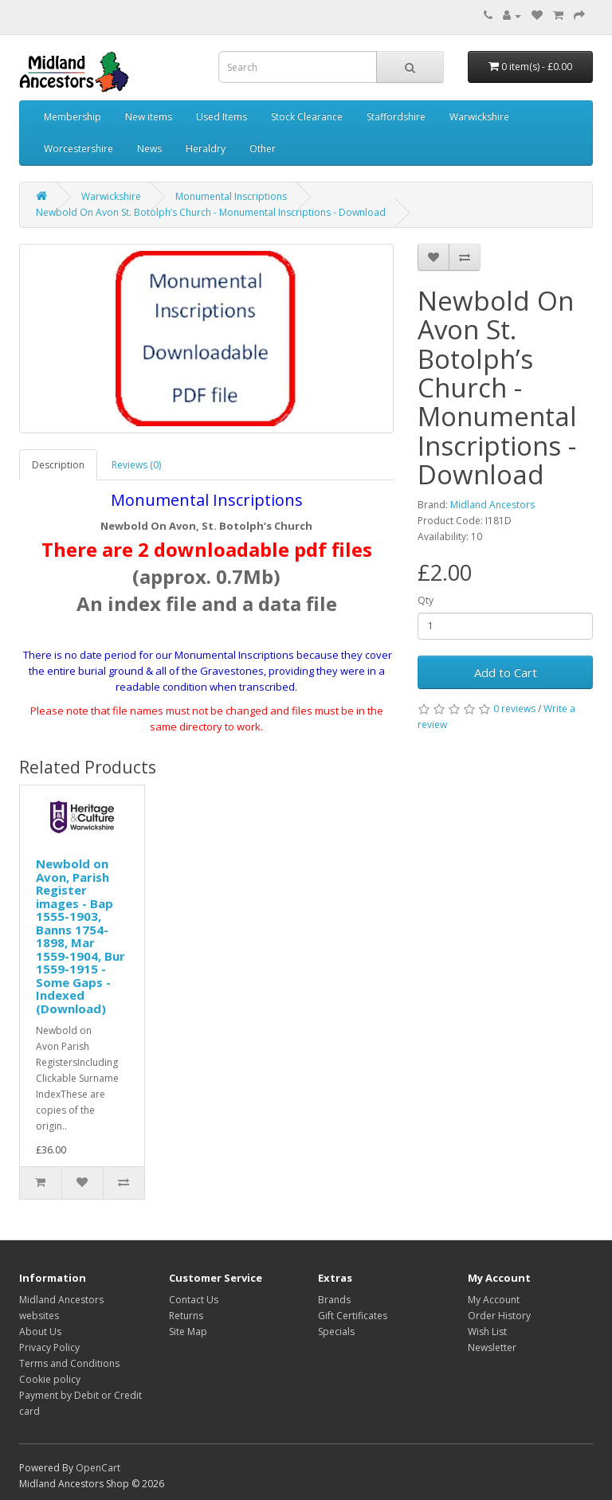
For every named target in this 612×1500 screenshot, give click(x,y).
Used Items (221, 116)
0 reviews (514, 708)
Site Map (188, 1331)
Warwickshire (479, 116)
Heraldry (206, 148)
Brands (334, 1299)
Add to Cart (505, 672)
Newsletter (492, 1347)
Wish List (487, 1331)
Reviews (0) (136, 465)
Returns (186, 1315)
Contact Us (193, 1299)
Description (58, 465)
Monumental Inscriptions (231, 196)
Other (262, 148)
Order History (499, 1315)
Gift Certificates (352, 1315)
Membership (72, 116)
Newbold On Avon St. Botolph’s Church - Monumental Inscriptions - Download (211, 212)
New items (148, 116)
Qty (426, 600)
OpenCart (98, 1468)
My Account (494, 1299)
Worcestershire (78, 148)
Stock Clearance (307, 116)
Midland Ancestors (492, 504)
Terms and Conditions (69, 1363)
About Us (40, 1331)
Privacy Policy (49, 1347)
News (149, 148)
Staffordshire (396, 116)
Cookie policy (49, 1379)
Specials (336, 1331)
